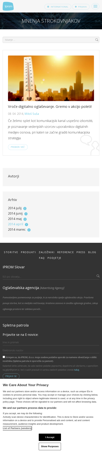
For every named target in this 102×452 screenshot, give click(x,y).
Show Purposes (50, 446)
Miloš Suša (32, 114)
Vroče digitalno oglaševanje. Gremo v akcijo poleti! (50, 106)
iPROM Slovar (14, 267)
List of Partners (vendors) (17, 428)
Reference (65, 252)
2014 (17, 208)
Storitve (11, 252)
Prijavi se (11, 376)
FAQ (42, 258)
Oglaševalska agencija (33, 287)
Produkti (28, 252)
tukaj (76, 369)
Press (80, 252)
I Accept (49, 437)
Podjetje (54, 258)
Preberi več (18, 147)
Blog (92, 252)
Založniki (47, 252)
